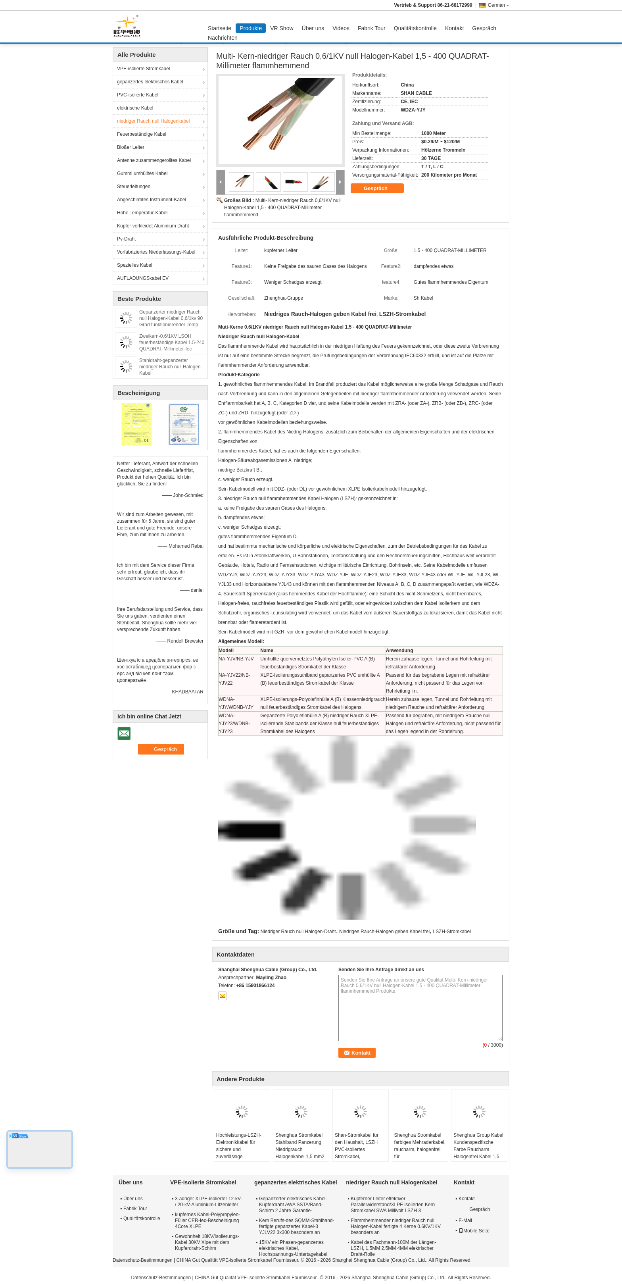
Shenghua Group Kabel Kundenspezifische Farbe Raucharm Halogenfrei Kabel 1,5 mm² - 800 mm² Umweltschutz (478, 1153)
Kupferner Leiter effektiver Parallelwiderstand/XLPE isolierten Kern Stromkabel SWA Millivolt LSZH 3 (393, 1204)
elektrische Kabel (135, 108)
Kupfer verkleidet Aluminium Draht (153, 226)
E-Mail (465, 1220)
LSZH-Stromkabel (452, 931)
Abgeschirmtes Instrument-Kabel (151, 199)
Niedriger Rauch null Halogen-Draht (298, 931)
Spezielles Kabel (134, 265)
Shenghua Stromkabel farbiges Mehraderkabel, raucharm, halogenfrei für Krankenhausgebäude (419, 1149)
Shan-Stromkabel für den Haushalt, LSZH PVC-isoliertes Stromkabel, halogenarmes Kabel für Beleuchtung (360, 1153)
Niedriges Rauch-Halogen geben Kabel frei (384, 931)
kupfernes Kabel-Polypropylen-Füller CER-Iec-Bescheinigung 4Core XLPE (207, 1220)
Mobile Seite (474, 1231)
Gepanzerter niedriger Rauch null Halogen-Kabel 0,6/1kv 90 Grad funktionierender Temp (171, 318)
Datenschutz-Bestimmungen (143, 1260)
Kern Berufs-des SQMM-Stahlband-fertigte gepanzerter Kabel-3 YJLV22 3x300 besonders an (296, 1226)
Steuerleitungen (133, 186)
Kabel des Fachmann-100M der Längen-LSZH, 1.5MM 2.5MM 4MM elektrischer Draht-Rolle (393, 1248)
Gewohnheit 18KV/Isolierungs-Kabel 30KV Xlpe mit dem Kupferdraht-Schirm (207, 1242)
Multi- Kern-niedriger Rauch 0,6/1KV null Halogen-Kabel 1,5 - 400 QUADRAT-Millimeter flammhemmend (282, 208)
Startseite (219, 28)
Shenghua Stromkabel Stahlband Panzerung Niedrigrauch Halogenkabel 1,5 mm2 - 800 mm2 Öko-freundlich (299, 1153)
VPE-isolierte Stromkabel (143, 68)
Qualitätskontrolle (415, 28)
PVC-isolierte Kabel (137, 95)
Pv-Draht (126, 239)
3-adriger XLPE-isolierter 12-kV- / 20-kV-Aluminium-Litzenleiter (208, 1201)
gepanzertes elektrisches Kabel (150, 82)
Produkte (251, 28)
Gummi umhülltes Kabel (142, 173)
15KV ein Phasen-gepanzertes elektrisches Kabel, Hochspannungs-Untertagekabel (293, 1248)
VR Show (281, 28)
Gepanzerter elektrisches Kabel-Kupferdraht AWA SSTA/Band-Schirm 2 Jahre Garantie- (293, 1204)
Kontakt (454, 28)
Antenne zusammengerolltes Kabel (154, 160)
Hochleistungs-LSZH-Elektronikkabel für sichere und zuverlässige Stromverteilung (238, 1149)
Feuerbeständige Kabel (141, 134)
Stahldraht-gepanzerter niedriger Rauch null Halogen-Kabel (170, 367)
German (498, 5)
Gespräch (484, 28)
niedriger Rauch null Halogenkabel (153, 121)
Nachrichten (223, 38)
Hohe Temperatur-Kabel (142, 213)
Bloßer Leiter (130, 147)
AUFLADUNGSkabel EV (143, 278)
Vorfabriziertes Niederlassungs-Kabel (156, 252)
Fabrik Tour (372, 28)
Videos (340, 28)
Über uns (313, 28)
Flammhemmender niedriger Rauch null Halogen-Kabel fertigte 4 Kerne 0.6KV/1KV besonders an (396, 1226)
